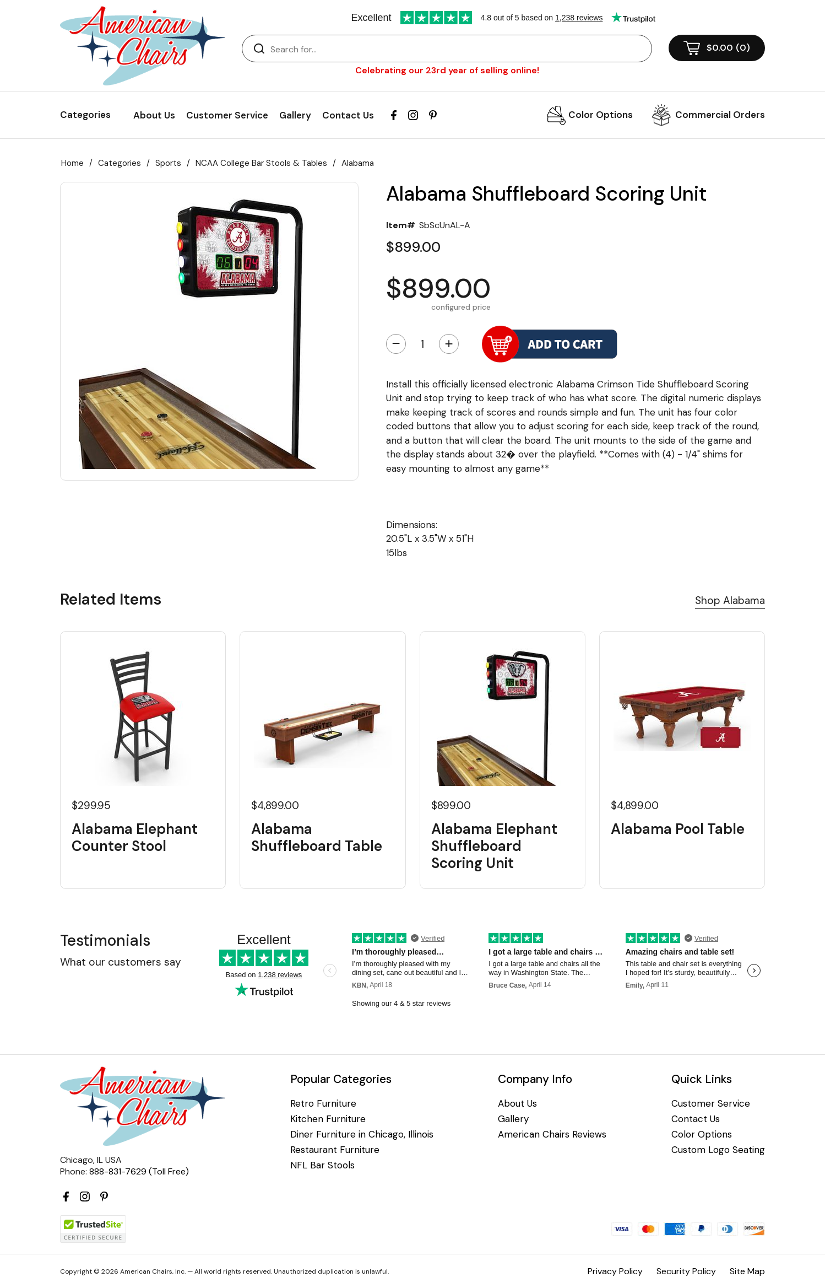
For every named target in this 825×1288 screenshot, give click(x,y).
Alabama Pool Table (678, 829)
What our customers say (120, 962)
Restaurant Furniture (334, 1150)
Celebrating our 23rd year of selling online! (447, 70)
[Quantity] (422, 344)
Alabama (357, 163)
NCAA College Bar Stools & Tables (261, 163)
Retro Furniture (323, 1103)
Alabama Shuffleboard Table (316, 838)
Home (72, 163)
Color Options (600, 115)
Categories (119, 163)
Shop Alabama (730, 600)
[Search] (458, 49)
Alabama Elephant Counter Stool (135, 838)
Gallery (295, 115)
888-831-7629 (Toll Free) (139, 1171)
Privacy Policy (615, 1271)
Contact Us (348, 115)
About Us (154, 115)
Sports (168, 163)
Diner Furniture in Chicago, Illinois (361, 1134)
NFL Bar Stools (322, 1165)
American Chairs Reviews (552, 1134)
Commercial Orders (720, 115)
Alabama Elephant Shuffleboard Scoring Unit (494, 846)
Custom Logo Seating (718, 1150)
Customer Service (227, 115)
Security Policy (686, 1271)
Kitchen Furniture (328, 1119)
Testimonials (105, 940)
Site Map (747, 1271)
